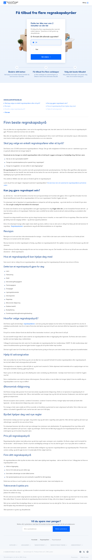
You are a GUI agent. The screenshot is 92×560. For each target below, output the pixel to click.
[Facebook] (80, 552)
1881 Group (22, 557)
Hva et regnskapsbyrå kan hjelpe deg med (61, 106)
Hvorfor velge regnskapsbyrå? (15, 109)
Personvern (74, 557)
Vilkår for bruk (84, 557)
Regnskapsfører (45, 539)
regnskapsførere (29, 324)
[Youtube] (87, 552)
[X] (84, 552)
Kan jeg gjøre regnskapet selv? (57, 103)
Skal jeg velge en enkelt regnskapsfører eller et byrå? (22, 103)
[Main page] (12, 2)
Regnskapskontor (17, 226)
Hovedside (35, 539)
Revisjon (7, 106)
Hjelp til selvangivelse (54, 109)
